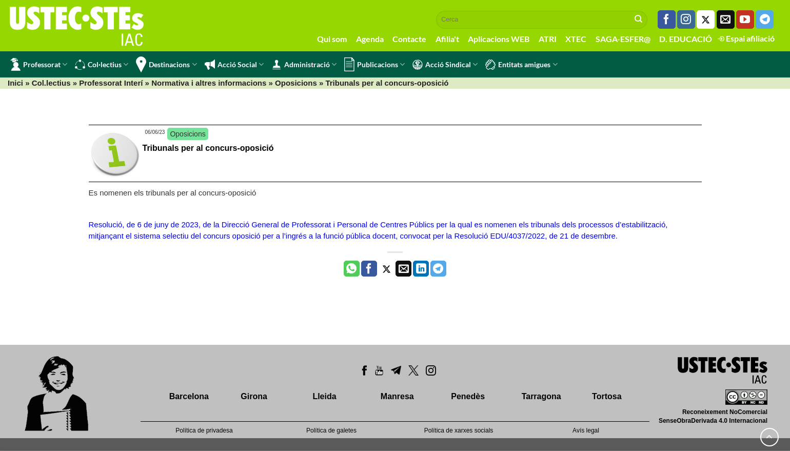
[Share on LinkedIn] (421, 269)
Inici (15, 83)
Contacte (409, 39)
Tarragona (541, 396)
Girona (254, 396)
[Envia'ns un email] (726, 19)
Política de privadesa (203, 430)
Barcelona (189, 396)
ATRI (548, 39)
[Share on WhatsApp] (352, 269)
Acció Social (234, 65)
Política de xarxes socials (458, 430)
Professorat (38, 64)
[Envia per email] (403, 269)
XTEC (575, 39)
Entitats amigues (521, 65)
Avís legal (585, 430)
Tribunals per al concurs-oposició (208, 148)
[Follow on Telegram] (765, 19)
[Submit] (638, 19)
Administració (304, 65)
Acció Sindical (445, 65)
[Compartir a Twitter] (386, 269)
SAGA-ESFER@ (623, 39)
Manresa (397, 396)
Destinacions (166, 64)
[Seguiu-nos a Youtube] (745, 19)
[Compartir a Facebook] (369, 269)
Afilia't (447, 39)
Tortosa (606, 396)
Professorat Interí (111, 83)
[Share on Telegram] (438, 269)
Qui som (332, 39)
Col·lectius (101, 65)
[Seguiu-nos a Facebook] (667, 19)
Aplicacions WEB (498, 39)
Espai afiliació (746, 38)
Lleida (324, 396)
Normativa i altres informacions (208, 83)
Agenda (370, 39)
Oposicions (296, 83)
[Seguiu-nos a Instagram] (686, 19)
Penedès (468, 396)
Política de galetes (331, 430)
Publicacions (374, 64)
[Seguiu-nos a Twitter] (706, 19)
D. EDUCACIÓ (685, 39)
